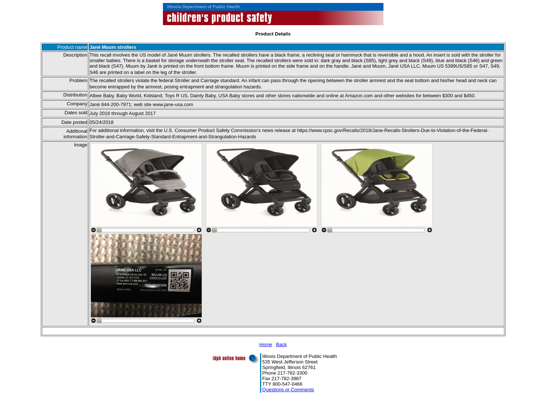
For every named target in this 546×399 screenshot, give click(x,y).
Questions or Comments (288, 389)
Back (281, 344)
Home (265, 344)
